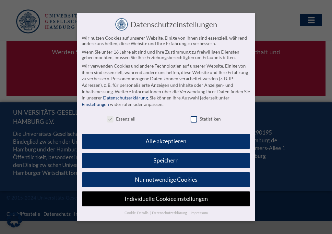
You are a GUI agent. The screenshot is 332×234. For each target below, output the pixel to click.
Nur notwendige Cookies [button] (166, 179)
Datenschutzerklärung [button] (170, 213)
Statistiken (206, 118)
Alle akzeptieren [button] (166, 141)
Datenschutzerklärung (125, 97)
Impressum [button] (199, 213)
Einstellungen (95, 104)
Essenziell (121, 118)
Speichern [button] (166, 160)
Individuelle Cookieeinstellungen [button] (166, 198)
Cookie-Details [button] (136, 213)
